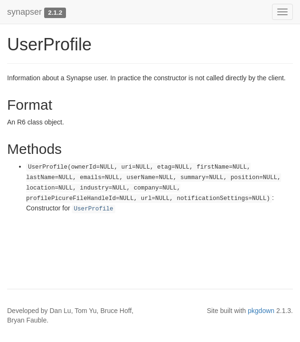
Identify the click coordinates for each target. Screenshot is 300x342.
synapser (24, 12)
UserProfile (93, 209)
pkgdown (261, 310)
